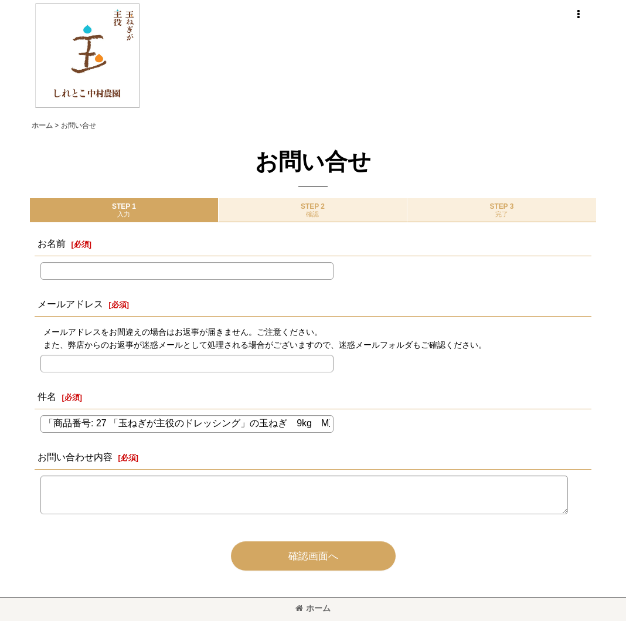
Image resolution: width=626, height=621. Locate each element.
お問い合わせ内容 (75, 457)
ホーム (313, 608)
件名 (47, 396)
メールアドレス (70, 303)
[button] (577, 14)
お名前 (52, 243)
